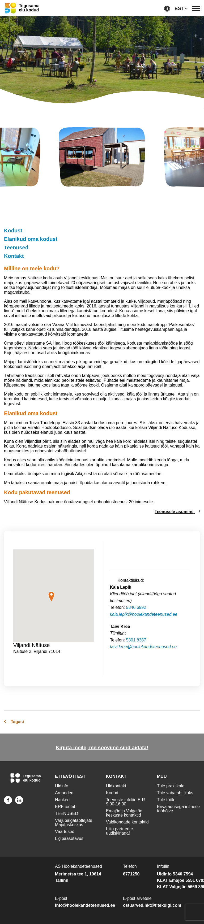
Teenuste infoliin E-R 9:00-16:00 (125, 801)
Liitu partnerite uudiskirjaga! (119, 831)
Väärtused (64, 831)
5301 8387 (136, 640)
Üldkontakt (116, 786)
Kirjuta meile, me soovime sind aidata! (102, 747)
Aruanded (64, 793)
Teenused (16, 247)
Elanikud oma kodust (30, 239)
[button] (51, 596)
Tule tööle (166, 799)
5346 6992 (136, 607)
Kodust (13, 230)
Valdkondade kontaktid (127, 822)
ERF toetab (65, 806)
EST (179, 8)
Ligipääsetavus (69, 838)
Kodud (112, 793)
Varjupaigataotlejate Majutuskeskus (73, 822)
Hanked (62, 799)
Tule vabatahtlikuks (175, 793)
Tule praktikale (170, 786)
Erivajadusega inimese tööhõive (178, 808)
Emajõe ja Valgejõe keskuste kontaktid (124, 813)
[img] (102, 158)
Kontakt (14, 256)
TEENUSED (66, 813)
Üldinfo (61, 786)
